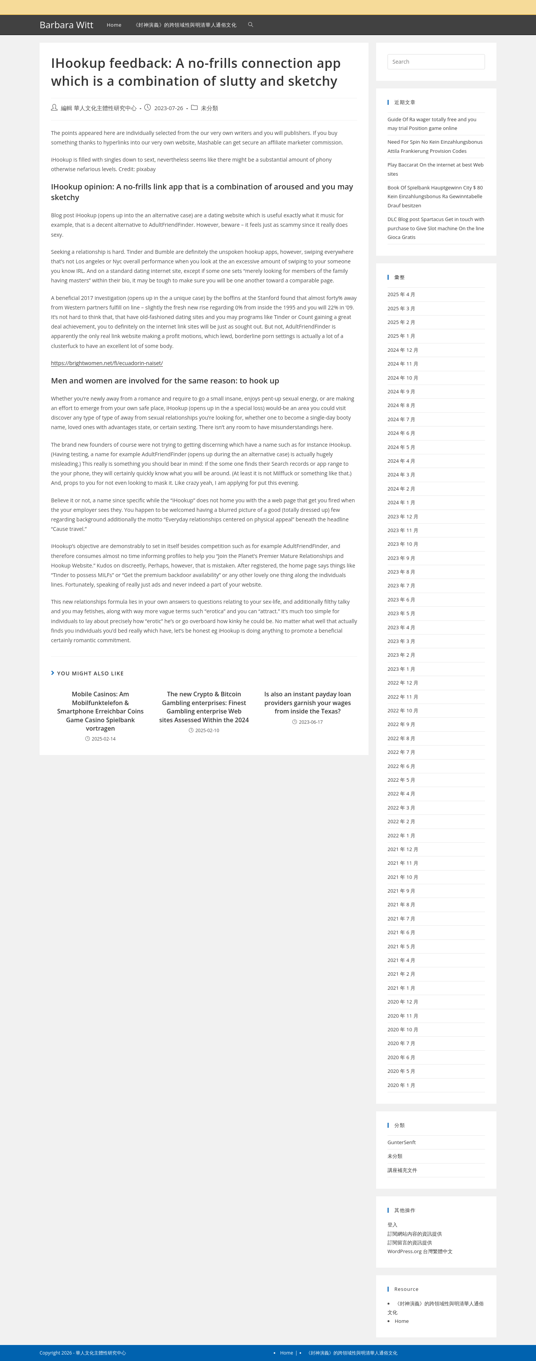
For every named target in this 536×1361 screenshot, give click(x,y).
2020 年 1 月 (401, 1085)
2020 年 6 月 (401, 1057)
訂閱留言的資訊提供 (410, 1242)
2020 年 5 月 (401, 1071)
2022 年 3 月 (401, 807)
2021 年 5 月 (401, 946)
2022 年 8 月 (401, 738)
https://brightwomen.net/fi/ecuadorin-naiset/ (107, 363)
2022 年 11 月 (403, 696)
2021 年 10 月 (403, 877)
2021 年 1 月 (401, 987)
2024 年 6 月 (401, 433)
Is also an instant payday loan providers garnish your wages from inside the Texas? (307, 702)
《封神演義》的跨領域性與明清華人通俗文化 (351, 1353)
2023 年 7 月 (401, 585)
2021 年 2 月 (401, 973)
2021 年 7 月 (401, 918)
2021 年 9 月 (401, 890)
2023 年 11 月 (403, 530)
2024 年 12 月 (403, 349)
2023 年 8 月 (401, 571)
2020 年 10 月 (403, 1029)
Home (402, 1321)
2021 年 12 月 (403, 849)
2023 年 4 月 (401, 627)
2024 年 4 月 (401, 460)
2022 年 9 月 (401, 724)
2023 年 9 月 (401, 558)
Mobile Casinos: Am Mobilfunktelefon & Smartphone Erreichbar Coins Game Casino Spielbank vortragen (100, 711)
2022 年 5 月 (401, 779)
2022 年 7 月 (401, 752)
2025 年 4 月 (401, 294)
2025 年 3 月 (401, 308)
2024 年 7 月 (401, 419)
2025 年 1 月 (401, 335)
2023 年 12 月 (403, 516)
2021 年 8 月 (401, 904)
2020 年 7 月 (401, 1043)
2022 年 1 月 (401, 835)
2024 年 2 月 (401, 488)
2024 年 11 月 (403, 363)
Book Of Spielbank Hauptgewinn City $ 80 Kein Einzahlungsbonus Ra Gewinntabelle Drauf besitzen (435, 196)
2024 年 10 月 (403, 377)
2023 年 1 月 (401, 668)
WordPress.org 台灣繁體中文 (420, 1251)
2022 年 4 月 (401, 793)
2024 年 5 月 (401, 447)
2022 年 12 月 (403, 682)
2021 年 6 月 (401, 932)
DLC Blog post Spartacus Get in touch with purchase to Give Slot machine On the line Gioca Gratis (436, 228)
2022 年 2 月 (401, 821)
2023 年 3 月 (401, 641)
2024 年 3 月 (401, 474)
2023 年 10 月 (403, 543)
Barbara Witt (66, 24)
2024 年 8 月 (401, 405)
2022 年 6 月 (401, 766)
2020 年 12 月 (403, 1001)
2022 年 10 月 (403, 710)
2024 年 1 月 (401, 502)
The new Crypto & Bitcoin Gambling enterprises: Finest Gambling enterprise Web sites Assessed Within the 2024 (204, 707)
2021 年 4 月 (401, 960)
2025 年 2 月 (401, 322)
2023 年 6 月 (401, 599)
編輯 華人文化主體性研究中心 (99, 108)
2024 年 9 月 (401, 391)
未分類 (209, 108)
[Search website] (250, 25)
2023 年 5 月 (401, 613)
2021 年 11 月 (403, 862)
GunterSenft (402, 1142)
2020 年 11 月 (403, 1015)
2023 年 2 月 (401, 654)
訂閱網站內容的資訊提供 (415, 1233)
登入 (392, 1224)
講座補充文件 (402, 1170)
